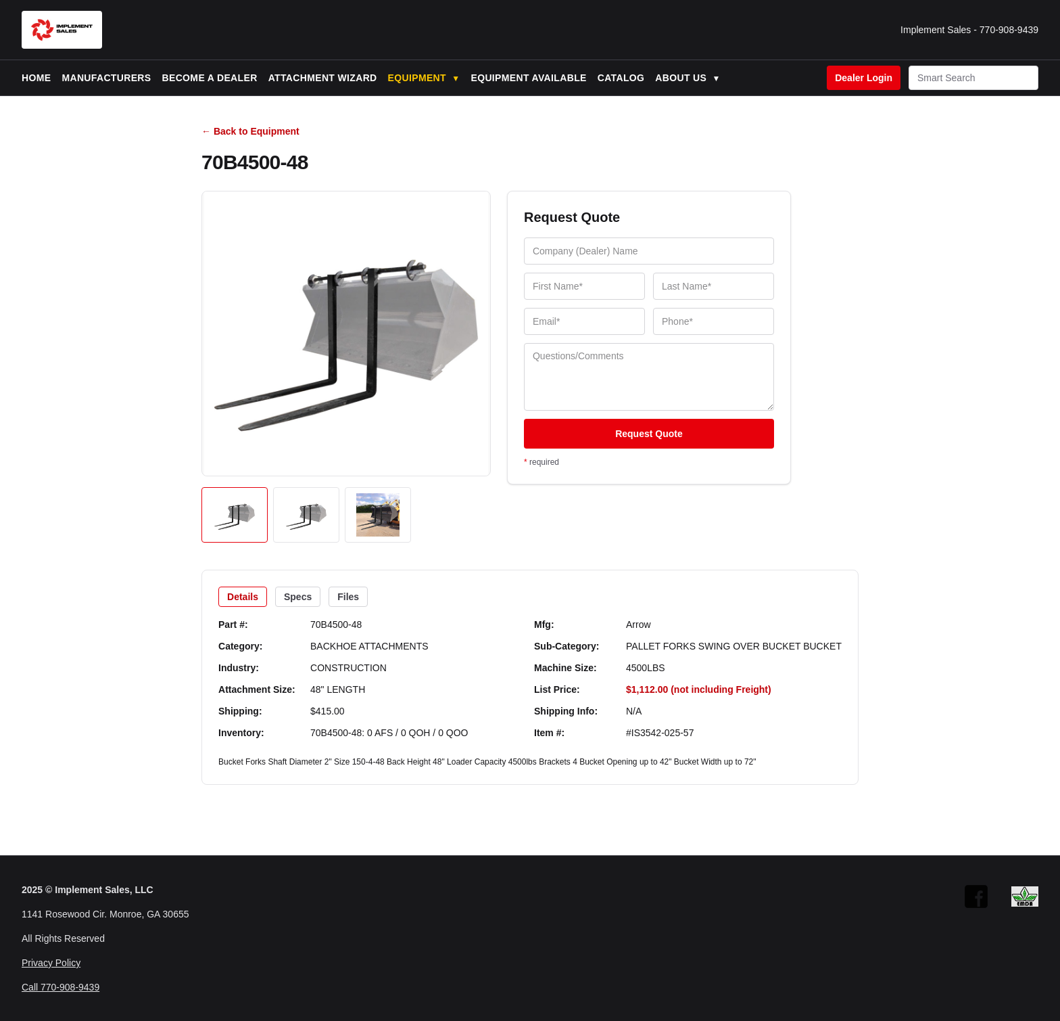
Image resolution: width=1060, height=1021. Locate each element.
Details (242, 596)
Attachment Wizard (322, 77)
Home (36, 77)
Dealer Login (863, 77)
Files (348, 596)
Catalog (621, 77)
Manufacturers (106, 77)
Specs (298, 596)
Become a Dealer (210, 77)
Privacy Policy (51, 962)
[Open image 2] (306, 515)
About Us (687, 77)
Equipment (424, 77)
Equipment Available (528, 77)
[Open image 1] (234, 515)
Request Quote (649, 433)
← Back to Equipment (250, 131)
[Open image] (346, 333)
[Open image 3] (378, 515)
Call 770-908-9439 (60, 987)
